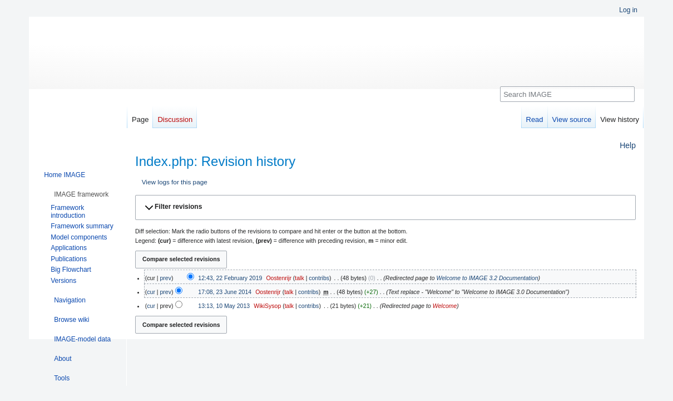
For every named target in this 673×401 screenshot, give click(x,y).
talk (299, 278)
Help (628, 145)
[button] (385, 207)
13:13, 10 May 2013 (224, 305)
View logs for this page (174, 181)
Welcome (445, 305)
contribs (319, 278)
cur (151, 291)
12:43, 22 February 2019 (230, 278)
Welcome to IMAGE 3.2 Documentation (487, 278)
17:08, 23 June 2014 (224, 291)
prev (165, 278)
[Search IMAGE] (567, 94)
